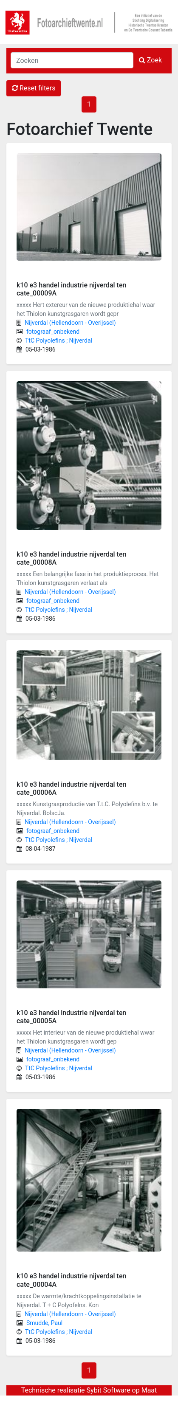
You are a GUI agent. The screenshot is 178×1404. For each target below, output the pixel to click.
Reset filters (33, 88)
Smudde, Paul (44, 1323)
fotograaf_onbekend (52, 331)
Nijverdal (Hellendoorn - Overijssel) (70, 322)
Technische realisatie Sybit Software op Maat (89, 1390)
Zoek (150, 60)
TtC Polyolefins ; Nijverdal (58, 340)
